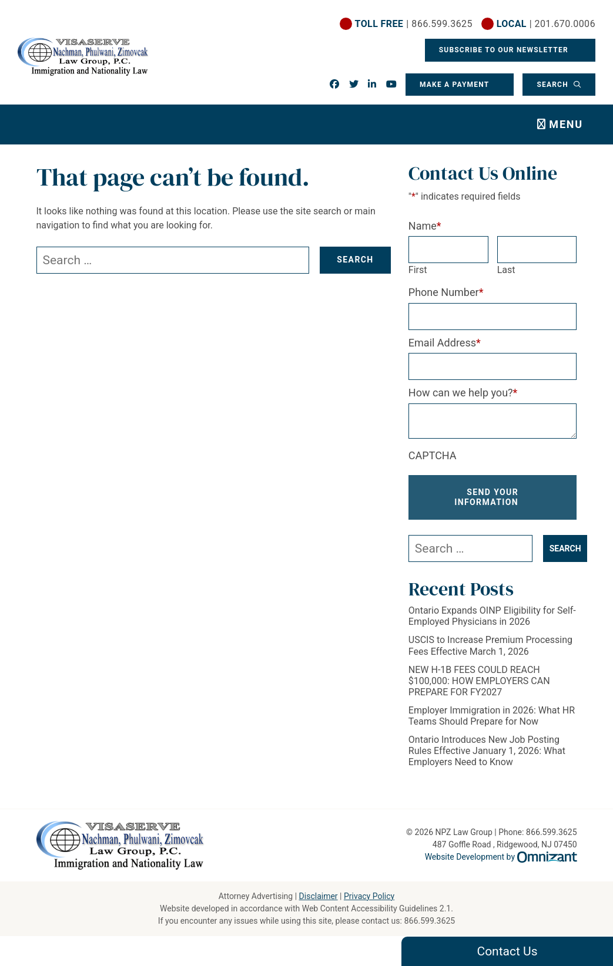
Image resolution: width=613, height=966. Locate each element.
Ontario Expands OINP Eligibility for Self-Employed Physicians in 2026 (492, 616)
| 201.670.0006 (546, 23)
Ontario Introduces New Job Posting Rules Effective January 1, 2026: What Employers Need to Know (486, 751)
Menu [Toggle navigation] (566, 124)
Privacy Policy (369, 896)
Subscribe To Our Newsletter (505, 50)
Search (554, 84)
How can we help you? (463, 392)
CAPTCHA (432, 455)
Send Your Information (486, 497)
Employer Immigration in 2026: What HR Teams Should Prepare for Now (491, 716)
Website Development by (501, 857)
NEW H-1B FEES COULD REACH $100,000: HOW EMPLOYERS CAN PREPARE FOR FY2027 (479, 681)
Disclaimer (318, 896)
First (417, 269)
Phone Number (446, 292)
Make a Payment (454, 84)
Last (506, 269)
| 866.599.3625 (414, 23)
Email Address (444, 342)
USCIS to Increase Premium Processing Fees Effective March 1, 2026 (490, 645)
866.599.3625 (429, 920)
